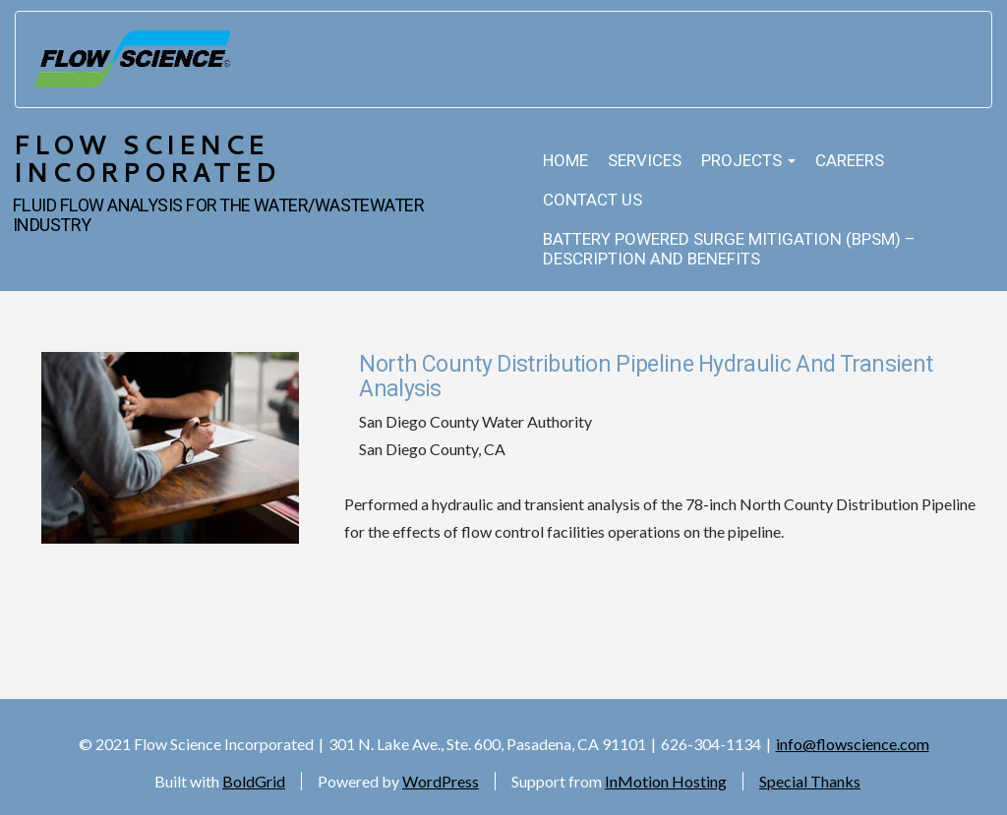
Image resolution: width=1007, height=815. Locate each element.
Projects (748, 160)
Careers (849, 160)
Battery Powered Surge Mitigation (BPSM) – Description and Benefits (729, 249)
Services (644, 160)
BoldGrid (253, 781)
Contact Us (592, 200)
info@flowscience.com (852, 743)
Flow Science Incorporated (146, 158)
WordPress (440, 781)
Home (565, 160)
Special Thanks (809, 781)
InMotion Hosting (666, 781)
